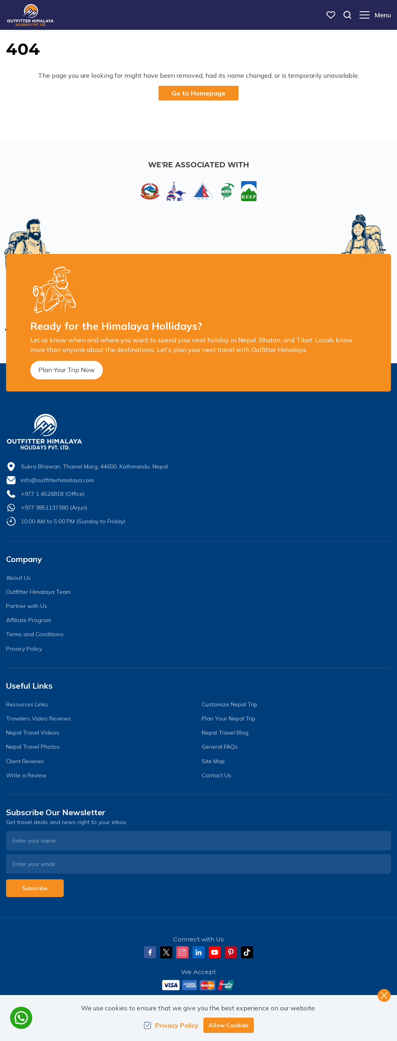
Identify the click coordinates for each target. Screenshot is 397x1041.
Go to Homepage (198, 93)
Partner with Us (26, 606)
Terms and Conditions (35, 634)
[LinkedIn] (198, 952)
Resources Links (27, 704)
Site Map (213, 761)
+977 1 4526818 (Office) (52, 494)
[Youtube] (215, 952)
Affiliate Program (28, 620)
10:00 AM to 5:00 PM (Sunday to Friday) (73, 521)
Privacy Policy (24, 648)
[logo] (198, 432)
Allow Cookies (229, 1025)
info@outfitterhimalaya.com (57, 480)
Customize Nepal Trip (229, 704)
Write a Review (26, 775)
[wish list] (330, 14)
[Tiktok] (247, 952)
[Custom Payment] (198, 985)
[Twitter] (166, 952)
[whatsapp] (21, 1018)
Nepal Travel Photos (33, 746)
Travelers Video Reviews (38, 718)
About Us (18, 577)
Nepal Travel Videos (32, 732)
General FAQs (220, 746)
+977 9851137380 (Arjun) (54, 507)
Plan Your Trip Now (66, 370)
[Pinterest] (231, 952)
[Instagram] (182, 952)
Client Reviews (25, 761)
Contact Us (216, 775)
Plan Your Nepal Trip (228, 718)
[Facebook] (150, 952)
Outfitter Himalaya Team (38, 591)
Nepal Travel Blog (225, 732)
